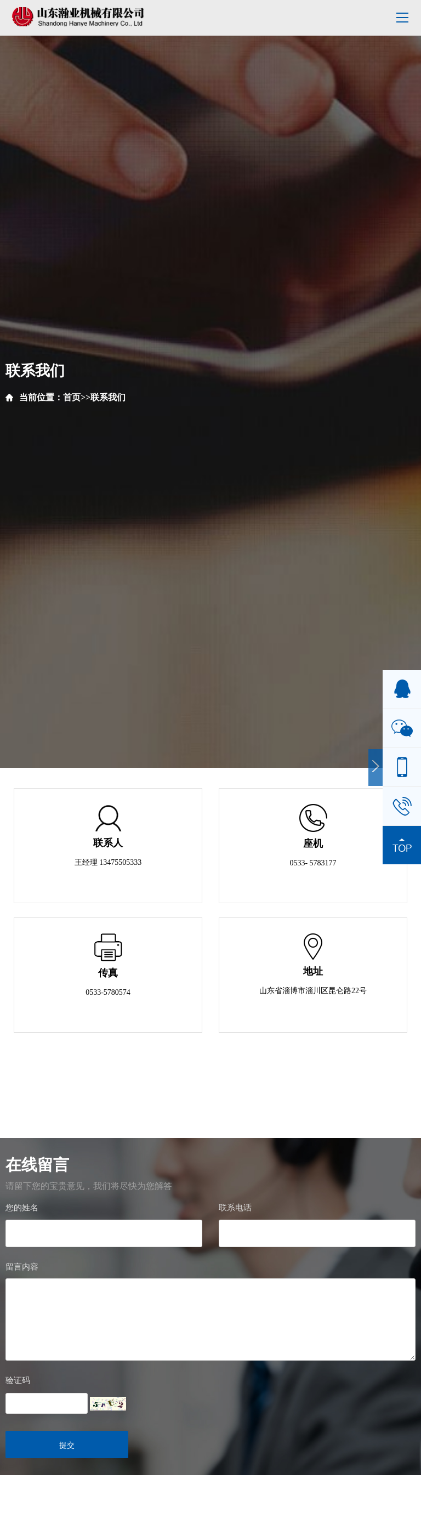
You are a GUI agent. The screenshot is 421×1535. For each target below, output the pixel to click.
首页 (72, 397)
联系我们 (108, 397)
